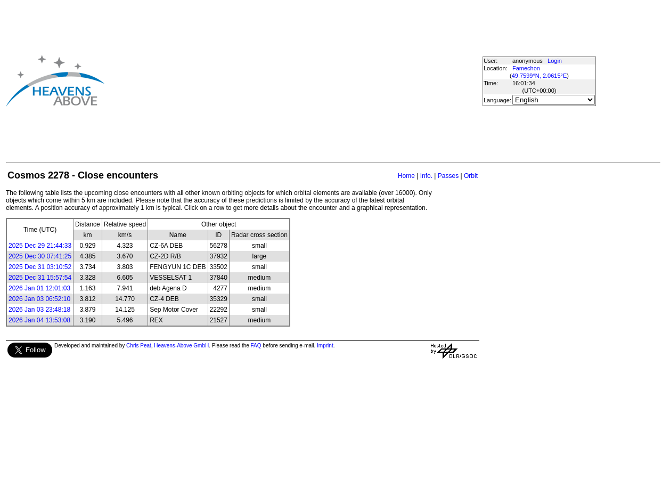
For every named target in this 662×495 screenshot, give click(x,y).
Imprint (325, 345)
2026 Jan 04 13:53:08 (39, 320)
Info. (426, 176)
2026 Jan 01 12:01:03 (39, 288)
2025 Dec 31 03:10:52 (40, 267)
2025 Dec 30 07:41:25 (40, 256)
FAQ (256, 345)
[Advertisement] (264, 80)
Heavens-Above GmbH (181, 345)
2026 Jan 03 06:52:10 (39, 299)
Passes (448, 176)
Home (406, 176)
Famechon (526, 68)
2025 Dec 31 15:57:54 (40, 277)
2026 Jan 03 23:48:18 (39, 309)
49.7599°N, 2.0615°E (539, 75)
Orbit (471, 176)
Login (554, 61)
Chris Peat (138, 345)
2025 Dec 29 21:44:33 (40, 245)
